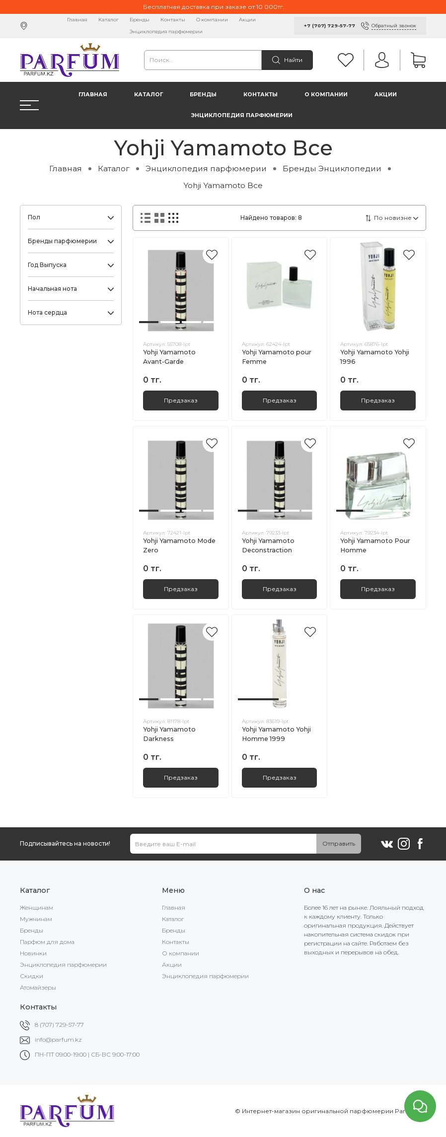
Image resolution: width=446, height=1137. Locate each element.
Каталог (108, 19)
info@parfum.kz (58, 1039)
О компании (212, 19)
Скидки (31, 976)
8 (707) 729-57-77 (59, 1024)
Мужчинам (36, 919)
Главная (77, 19)
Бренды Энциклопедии (332, 168)
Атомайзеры (38, 987)
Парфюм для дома (47, 941)
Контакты (172, 19)
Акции (247, 19)
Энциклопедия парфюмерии (166, 31)
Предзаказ (181, 400)
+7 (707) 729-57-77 (329, 25)
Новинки (33, 953)
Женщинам (36, 907)
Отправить (338, 843)
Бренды (139, 19)
